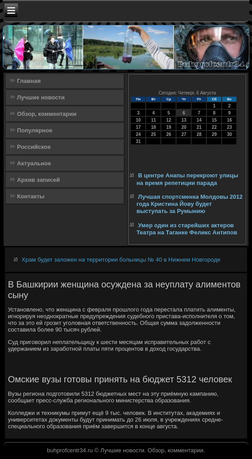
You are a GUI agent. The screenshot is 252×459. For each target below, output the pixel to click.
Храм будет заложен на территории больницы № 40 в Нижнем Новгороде (120, 259)
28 (199, 134)
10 (138, 120)
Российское (33, 146)
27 (183, 134)
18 (153, 127)
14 (199, 120)
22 (214, 127)
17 (138, 127)
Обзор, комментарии (46, 114)
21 (199, 127)
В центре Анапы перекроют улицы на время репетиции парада (187, 179)
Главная (29, 81)
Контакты (30, 196)
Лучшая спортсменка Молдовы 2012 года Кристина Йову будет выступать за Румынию (189, 204)
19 (168, 127)
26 (168, 134)
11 (153, 120)
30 (229, 134)
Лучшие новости (41, 97)
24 (138, 134)
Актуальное (34, 163)
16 (229, 120)
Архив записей (38, 179)
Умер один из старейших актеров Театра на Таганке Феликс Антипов (186, 229)
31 (138, 141)
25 (153, 134)
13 (183, 120)
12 (168, 120)
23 (229, 127)
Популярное (34, 130)
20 (183, 127)
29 (214, 134)
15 (214, 120)
